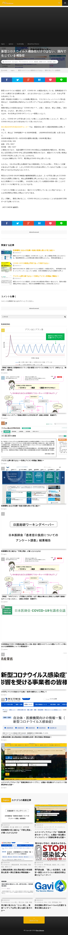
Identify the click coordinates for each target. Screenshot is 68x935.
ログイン (21, 301)
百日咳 (49, 61)
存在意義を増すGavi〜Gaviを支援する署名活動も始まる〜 (50, 906)
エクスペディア (49, 827)
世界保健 (55, 902)
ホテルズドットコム (50, 829)
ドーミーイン (39, 829)
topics (3, 44)
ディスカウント (60, 827)
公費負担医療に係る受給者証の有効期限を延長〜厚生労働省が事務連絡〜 (26, 737)
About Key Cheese (33, 44)
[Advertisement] (34, 23)
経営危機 (26, 827)
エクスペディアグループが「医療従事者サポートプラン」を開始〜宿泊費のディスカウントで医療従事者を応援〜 (50, 834)
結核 (54, 61)
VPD (49, 902)
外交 (60, 902)
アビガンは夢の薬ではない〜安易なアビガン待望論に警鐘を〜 (36, 276)
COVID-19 (24, 61)
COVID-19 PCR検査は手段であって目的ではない (31, 263)
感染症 (36, 61)
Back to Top (34, 921)
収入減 (12, 827)
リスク (31, 61)
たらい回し (14, 902)
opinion (11, 44)
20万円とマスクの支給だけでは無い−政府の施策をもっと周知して (24, 692)
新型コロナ (42, 61)
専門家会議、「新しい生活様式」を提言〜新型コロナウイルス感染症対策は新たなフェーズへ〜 (50, 872)
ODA (45, 902)
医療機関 (6, 827)
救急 (30, 902)
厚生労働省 (23, 864)
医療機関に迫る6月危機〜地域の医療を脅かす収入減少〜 (34, 250)
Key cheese (40, 930)
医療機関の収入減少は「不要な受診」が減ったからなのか (21, 551)
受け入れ (21, 902)
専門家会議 (47, 864)
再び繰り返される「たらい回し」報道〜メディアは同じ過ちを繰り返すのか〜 (16, 907)
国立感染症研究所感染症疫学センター (15, 127)
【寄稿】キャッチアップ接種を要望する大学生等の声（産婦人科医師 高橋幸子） (29, 415)
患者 (26, 902)
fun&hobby (20, 44)
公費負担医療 (15, 864)
